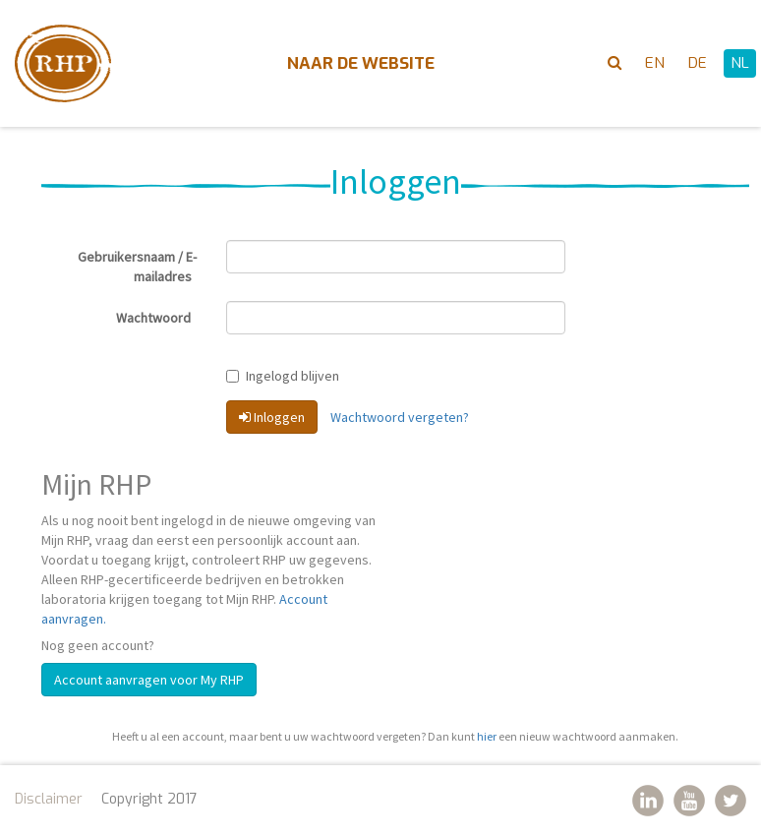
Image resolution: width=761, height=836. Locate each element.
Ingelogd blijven (285, 376)
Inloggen (272, 417)
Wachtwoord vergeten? (399, 417)
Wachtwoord (156, 318)
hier (487, 736)
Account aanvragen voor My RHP (149, 679)
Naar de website (361, 63)
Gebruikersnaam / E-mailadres (137, 266)
